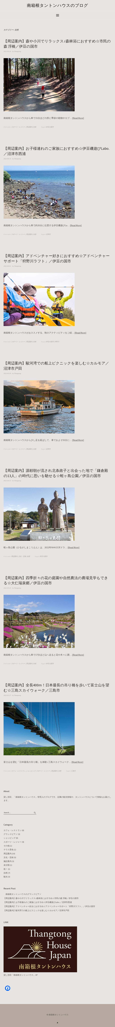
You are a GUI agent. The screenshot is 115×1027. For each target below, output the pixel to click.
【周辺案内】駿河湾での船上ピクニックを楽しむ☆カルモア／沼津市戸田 (36, 909)
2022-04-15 (7, 480)
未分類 (7, 864)
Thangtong (17, 51)
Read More (78, 117)
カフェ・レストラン (18, 770)
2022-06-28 (7, 51)
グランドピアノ (10, 833)
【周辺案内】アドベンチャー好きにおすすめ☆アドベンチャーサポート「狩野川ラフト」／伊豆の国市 (49, 905)
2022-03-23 (7, 587)
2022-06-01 (7, 265)
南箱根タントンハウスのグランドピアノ (22, 893)
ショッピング (31, 770)
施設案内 (8, 860)
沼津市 (48, 234)
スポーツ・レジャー (18, 127)
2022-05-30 (7, 373)
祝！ (6, 868)
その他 (7, 844)
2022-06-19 (7, 158)
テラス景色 (9, 848)
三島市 (73, 770)
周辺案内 (29, 127)
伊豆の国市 (50, 127)
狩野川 (56, 341)
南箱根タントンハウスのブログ (57, 5)
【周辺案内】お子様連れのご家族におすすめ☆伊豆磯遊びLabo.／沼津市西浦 (38, 901)
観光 (6, 876)
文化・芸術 (22, 555)
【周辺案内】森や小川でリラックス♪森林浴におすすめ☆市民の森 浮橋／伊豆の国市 (41, 897)
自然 (34, 127)
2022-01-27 (7, 694)
